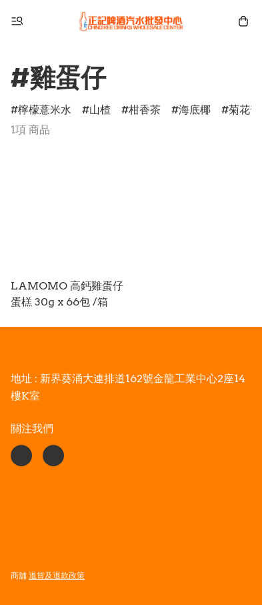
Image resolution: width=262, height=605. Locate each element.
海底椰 (195, 109)
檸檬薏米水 (44, 109)
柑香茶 (145, 109)
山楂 (100, 109)
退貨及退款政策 (57, 575)
